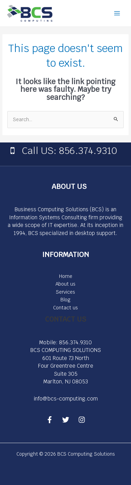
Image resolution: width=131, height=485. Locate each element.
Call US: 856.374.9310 (69, 150)
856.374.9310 (75, 342)
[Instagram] (81, 419)
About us (65, 284)
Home (65, 276)
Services (65, 292)
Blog (65, 299)
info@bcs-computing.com (66, 398)
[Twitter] (65, 419)
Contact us (65, 307)
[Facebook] (49, 419)
